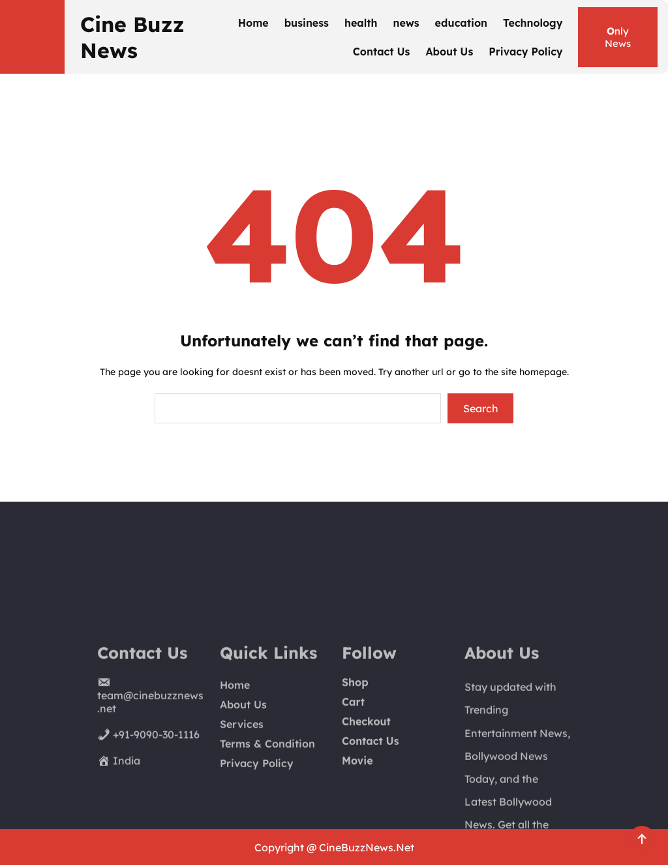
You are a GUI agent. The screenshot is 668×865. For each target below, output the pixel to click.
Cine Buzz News (132, 37)
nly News (618, 37)
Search (480, 408)
